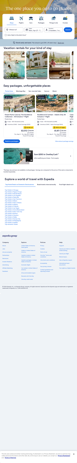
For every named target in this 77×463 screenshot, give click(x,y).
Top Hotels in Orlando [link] (11, 206)
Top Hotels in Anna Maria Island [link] (14, 210)
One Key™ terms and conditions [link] (46, 256)
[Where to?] (14, 29)
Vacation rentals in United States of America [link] (28, 256)
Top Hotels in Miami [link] (11, 201)
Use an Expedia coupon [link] (65, 260)
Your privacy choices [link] (45, 266)
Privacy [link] (42, 245)
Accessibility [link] (43, 263)
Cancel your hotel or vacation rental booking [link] (67, 249)
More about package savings (64, 141)
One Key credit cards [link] (27, 279)
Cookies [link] (42, 249)
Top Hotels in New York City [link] (13, 212)
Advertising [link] (5, 265)
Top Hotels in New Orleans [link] (13, 203)
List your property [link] (7, 252)
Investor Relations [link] (7, 261)
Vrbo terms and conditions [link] (47, 260)
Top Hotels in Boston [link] (11, 213)
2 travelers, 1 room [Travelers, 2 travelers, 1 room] (55, 30)
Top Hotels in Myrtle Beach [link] (13, 194)
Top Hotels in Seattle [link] (11, 222)
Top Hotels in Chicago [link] (11, 190)
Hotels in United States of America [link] (28, 251)
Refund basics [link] (63, 257)
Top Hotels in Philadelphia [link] (13, 221)
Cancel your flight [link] (64, 253)
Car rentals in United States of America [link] (29, 268)
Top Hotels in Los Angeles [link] (13, 195)
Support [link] (61, 245)
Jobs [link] (3, 249)
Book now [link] (61, 43)
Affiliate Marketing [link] (7, 268)
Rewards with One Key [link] (27, 276)
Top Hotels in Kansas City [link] (12, 219)
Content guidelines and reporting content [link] (46, 270)
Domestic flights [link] (25, 265)
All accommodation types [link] (28, 273)
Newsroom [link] (5, 258)
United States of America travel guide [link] (28, 246)
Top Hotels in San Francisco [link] (13, 199)
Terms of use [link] (43, 252)
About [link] (4, 245)
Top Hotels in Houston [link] (12, 215)
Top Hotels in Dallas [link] (11, 217)
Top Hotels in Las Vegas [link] (12, 208)
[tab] (11, 19)
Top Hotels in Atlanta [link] (11, 204)
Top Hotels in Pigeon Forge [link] (13, 192)
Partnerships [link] (5, 255)
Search (68, 30)
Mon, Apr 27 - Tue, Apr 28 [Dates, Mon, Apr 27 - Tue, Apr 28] (36, 30)
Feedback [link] (5, 271)
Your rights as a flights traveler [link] (67, 268)
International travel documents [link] (64, 264)
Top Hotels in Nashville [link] (12, 197)
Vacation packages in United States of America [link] (29, 260)
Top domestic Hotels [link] (11, 224)
